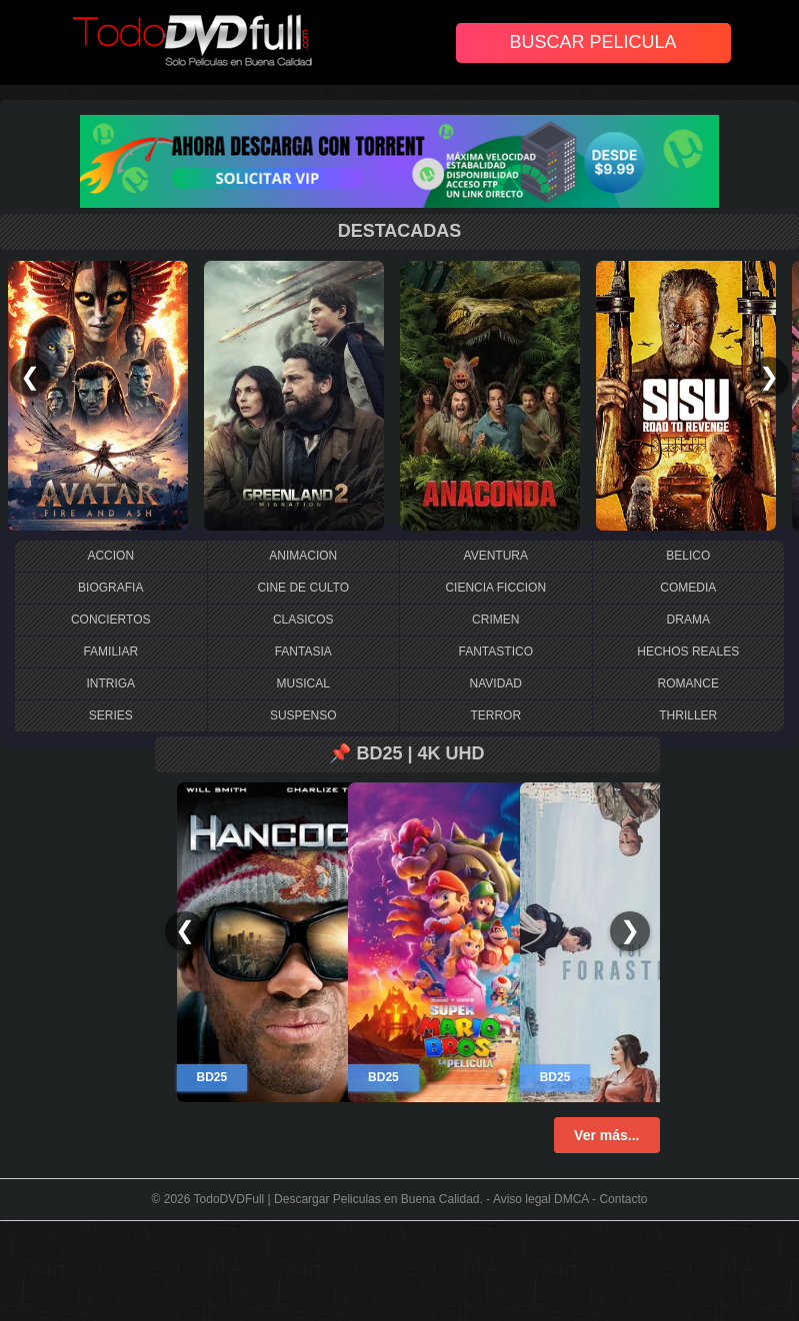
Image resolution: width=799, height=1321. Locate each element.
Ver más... (606, 1135)
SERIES (111, 715)
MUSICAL (303, 683)
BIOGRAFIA (110, 588)
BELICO (688, 556)
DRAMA (688, 620)
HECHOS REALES (688, 652)
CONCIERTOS (111, 620)
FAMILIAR (110, 652)
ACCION (110, 556)
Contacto (623, 1199)
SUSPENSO (303, 715)
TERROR (495, 715)
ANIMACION (303, 556)
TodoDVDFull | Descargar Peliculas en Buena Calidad (337, 1199)
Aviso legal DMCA (541, 1199)
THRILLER (688, 715)
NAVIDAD (496, 683)
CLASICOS (303, 620)
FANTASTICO (496, 652)
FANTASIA (303, 652)
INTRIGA (110, 683)
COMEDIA (688, 588)
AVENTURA (496, 556)
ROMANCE (688, 683)
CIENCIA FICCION (495, 588)
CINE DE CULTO (303, 588)
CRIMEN (495, 620)
